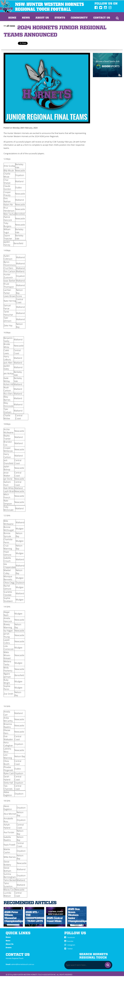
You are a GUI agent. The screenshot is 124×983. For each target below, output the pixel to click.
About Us (9, 944)
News (26, 18)
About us (42, 18)
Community (79, 18)
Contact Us (101, 18)
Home (12, 18)
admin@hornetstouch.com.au (22, 964)
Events (60, 18)
